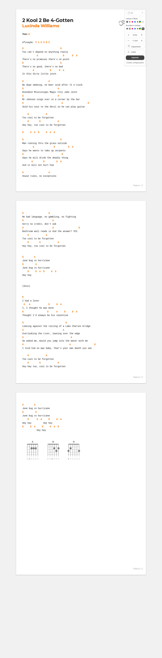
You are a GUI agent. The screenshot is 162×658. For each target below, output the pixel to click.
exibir (133, 52)
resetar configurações (135, 63)
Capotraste (136, 47)
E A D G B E (42, 42)
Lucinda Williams (40, 25)
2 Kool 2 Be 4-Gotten (47, 20)
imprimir (135, 58)
